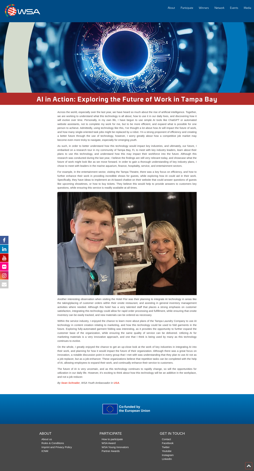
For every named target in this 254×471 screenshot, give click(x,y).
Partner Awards (111, 450)
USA (116, 382)
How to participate (112, 439)
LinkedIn (167, 458)
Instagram (168, 455)
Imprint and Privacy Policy (56, 447)
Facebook (168, 443)
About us (46, 439)
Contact (166, 439)
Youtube (167, 450)
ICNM (44, 450)
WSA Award (109, 443)
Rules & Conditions (52, 443)
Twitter (166, 447)
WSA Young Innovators (115, 447)
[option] (127, 57)
